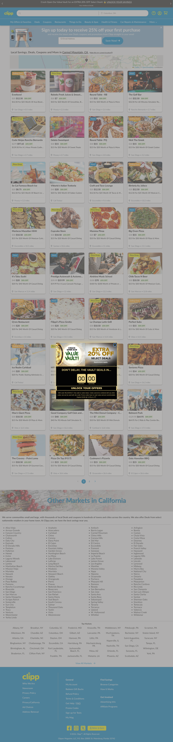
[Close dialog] (115, 344)
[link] (86, 354)
